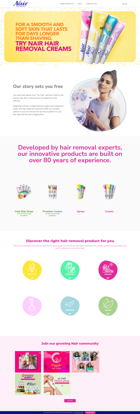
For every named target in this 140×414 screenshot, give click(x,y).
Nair (32, 3)
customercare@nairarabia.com (111, 398)
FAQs (80, 4)
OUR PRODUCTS (70, 392)
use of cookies (79, 412)
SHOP (70, 394)
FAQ (89, 394)
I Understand (90, 412)
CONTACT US (91, 4)
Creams (52, 403)
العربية (124, 4)
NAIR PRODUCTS (67, 4)
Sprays (51, 401)
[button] (68, 72)
